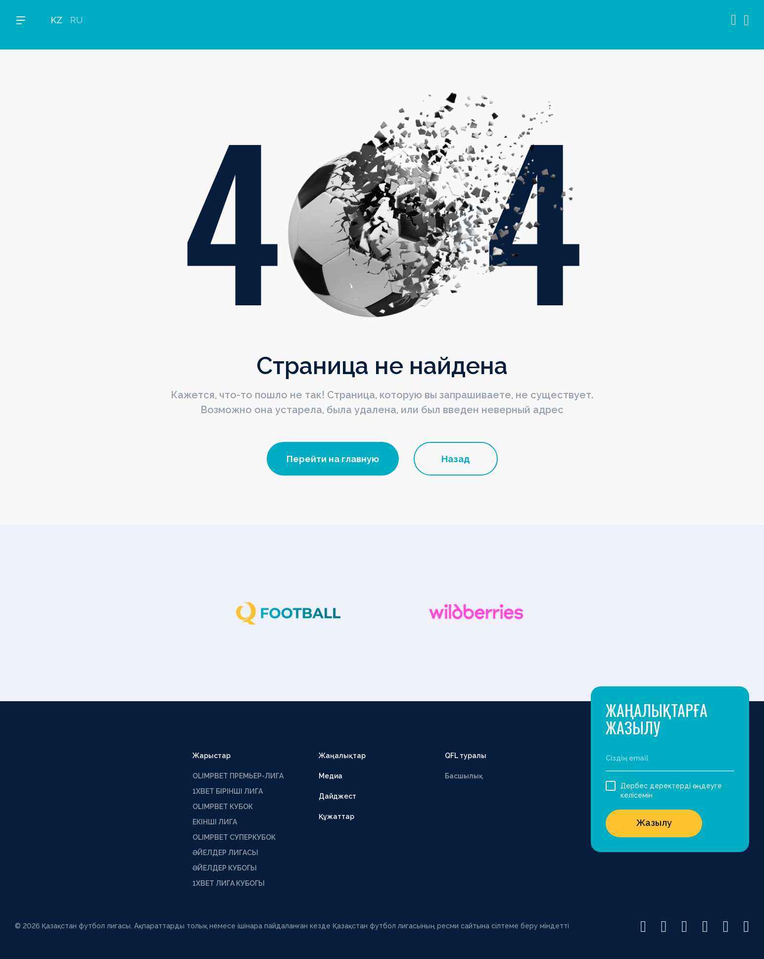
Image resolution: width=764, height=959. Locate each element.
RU (76, 25)
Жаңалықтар (342, 756)
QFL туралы (465, 756)
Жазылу (654, 822)
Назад (455, 459)
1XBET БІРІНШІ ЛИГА (227, 791)
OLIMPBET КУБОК (222, 807)
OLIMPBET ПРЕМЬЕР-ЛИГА (238, 776)
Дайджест (337, 796)
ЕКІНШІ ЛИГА (214, 822)
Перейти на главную (332, 459)
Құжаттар (336, 816)
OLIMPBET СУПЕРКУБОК (234, 837)
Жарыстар (211, 756)
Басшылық (464, 776)
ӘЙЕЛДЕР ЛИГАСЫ (225, 853)
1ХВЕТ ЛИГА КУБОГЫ (228, 883)
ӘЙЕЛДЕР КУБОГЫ (224, 868)
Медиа (330, 776)
